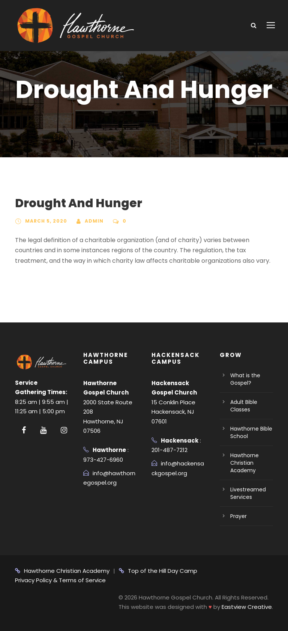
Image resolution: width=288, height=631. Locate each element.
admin (94, 221)
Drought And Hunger (78, 203)
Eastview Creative (247, 607)
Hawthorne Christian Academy (244, 463)
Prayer (238, 516)
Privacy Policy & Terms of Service (60, 580)
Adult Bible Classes (243, 405)
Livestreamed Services (248, 493)
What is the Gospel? (245, 379)
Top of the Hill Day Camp (158, 571)
